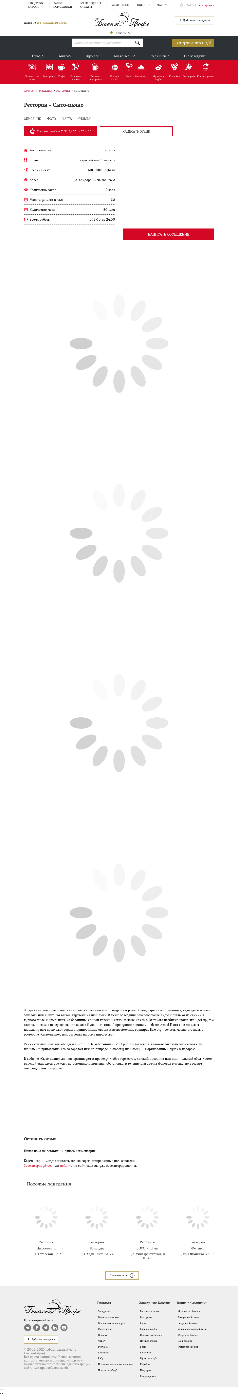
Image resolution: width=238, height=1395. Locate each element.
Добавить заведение (194, 20)
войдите (66, 1165)
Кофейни (145, 1364)
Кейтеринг (146, 1352)
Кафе (143, 1323)
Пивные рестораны (151, 1335)
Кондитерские (148, 1376)
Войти (190, 5)
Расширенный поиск (189, 43)
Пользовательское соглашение (115, 1364)
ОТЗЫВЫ (84, 119)
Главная (29, 91)
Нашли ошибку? (107, 1370)
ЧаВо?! (162, 5)
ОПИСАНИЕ (32, 119)
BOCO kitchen (147, 1223)
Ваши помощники (62, 5)
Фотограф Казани (188, 1347)
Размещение (120, 5)
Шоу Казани (185, 1341)
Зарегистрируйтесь (38, 1165)
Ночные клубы (148, 1341)
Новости (143, 5)
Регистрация (206, 5)
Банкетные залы (149, 1311)
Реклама (103, 1347)
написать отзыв (136, 131)
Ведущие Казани (187, 1323)
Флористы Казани (188, 1335)
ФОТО (51, 119)
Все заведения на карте (90, 5)
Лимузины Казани (188, 1317)
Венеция (97, 1223)
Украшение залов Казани (192, 1329)
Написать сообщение (168, 234)
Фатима (198, 1223)
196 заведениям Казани (52, 23)
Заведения (45, 91)
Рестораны (63, 91)
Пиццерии (146, 1370)
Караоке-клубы (148, 1329)
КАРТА (67, 119)
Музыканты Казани (189, 1311)
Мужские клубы (149, 1358)
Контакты (103, 1352)
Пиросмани (46, 1223)
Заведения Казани (35, 5)
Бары (143, 1347)
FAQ (100, 1358)
